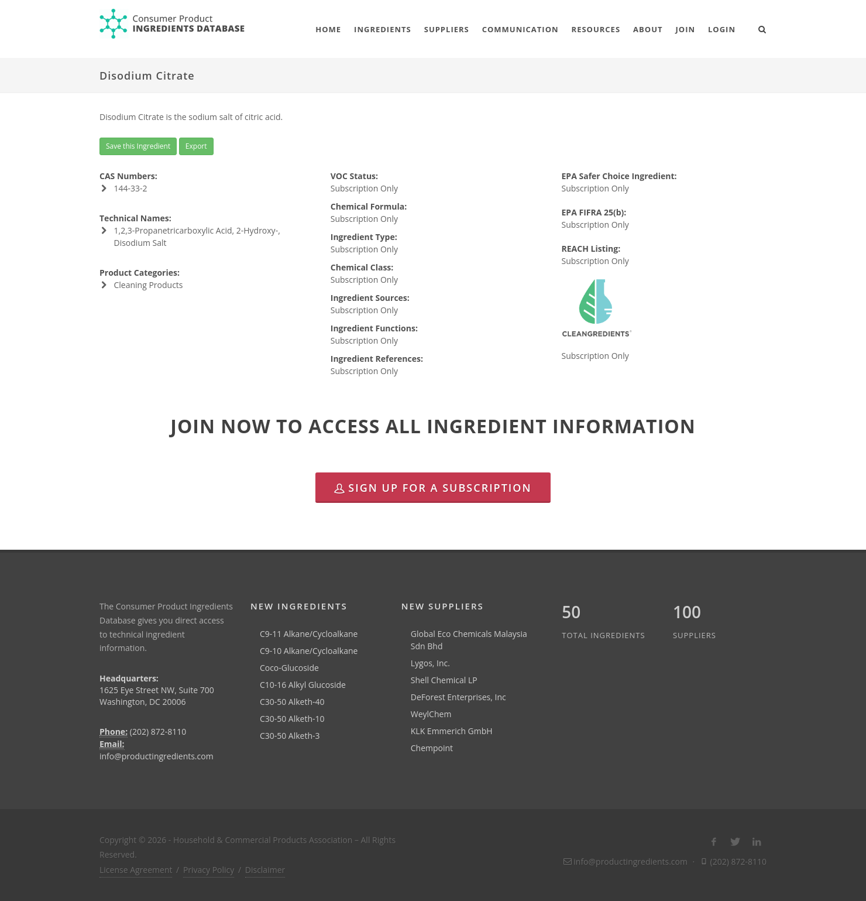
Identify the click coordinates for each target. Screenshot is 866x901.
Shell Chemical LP (444, 680)
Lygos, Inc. (430, 663)
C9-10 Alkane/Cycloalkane (309, 650)
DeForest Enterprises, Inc (458, 697)
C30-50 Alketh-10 (292, 718)
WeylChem (431, 714)
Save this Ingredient (138, 146)
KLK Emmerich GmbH (452, 730)
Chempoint (432, 747)
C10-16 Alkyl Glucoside (303, 684)
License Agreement (135, 869)
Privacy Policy (208, 869)
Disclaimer (265, 869)
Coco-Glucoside (289, 667)
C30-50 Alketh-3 (290, 735)
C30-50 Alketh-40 (292, 701)
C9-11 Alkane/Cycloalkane (309, 633)
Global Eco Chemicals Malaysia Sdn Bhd (469, 640)
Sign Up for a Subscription (432, 488)
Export (196, 146)
